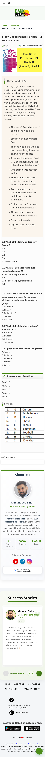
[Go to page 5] (21, 673)
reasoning (10, 457)
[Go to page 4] (18, 673)
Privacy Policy (32, 689)
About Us (19, 684)
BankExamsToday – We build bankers (27, 744)
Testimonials (12, 689)
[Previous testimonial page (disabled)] (6, 673)
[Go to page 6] (23, 673)
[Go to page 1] (11, 673)
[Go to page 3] (16, 673)
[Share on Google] (30, 45)
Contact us (34, 684)
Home (4, 25)
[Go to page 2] (14, 673)
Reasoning (14, 25)
